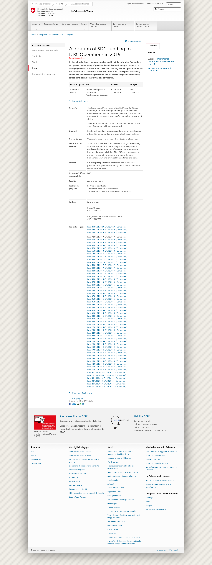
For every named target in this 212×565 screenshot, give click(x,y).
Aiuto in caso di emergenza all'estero (122, 472)
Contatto (151, 45)
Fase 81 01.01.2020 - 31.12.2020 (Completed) (107, 227)
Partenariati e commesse (156, 510)
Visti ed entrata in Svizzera (100, 26)
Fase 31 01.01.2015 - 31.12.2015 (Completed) (107, 313)
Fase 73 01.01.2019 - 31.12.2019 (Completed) (107, 233)
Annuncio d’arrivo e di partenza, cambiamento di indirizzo (120, 453)
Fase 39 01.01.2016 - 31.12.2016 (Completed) (107, 291)
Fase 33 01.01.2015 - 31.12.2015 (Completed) (107, 308)
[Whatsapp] (80, 403)
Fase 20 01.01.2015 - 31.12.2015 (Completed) (107, 344)
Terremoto (73, 477)
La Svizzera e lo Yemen (123, 26)
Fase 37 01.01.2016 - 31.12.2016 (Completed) (107, 296)
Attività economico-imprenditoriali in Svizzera (161, 468)
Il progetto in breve (80, 101)
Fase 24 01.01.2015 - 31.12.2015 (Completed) (107, 333)
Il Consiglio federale (43, 4)
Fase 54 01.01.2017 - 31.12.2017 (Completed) (107, 254)
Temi (148, 502)
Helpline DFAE (142, 416)
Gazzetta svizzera (114, 526)
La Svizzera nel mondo (80, 4)
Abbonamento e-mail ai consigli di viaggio (86, 493)
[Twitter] (73, 403)
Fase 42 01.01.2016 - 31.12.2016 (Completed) (107, 282)
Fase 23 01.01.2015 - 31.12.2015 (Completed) (107, 336)
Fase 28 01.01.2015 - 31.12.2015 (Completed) (107, 322)
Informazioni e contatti (155, 455)
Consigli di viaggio (70, 26)
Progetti (149, 506)
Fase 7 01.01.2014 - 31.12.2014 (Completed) (106, 375)
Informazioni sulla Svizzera (157, 463)
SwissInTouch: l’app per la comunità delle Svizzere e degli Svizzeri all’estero (124, 542)
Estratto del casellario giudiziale (120, 500)
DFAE (61, 4)
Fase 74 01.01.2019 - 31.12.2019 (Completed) (107, 230)
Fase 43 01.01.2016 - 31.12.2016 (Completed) (107, 279)
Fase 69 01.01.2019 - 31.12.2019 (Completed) (107, 245)
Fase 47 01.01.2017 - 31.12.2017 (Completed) (107, 274)
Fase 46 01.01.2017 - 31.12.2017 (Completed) (107, 276)
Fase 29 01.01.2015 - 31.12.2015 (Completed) (107, 319)
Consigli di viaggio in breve (80, 455)
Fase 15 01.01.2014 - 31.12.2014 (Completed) (107, 356)
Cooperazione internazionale (146, 26)
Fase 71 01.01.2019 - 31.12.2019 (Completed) (107, 240)
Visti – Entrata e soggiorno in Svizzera (161, 452)
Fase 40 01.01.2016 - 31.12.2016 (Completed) (107, 288)
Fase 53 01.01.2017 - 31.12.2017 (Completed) (107, 257)
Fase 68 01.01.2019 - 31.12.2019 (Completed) (107, 248)
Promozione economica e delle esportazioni (158, 486)
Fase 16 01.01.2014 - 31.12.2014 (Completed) (107, 353)
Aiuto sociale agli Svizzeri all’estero (121, 476)
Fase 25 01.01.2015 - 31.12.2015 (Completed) (107, 330)
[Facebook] (70, 403)
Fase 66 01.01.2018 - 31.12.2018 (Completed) (107, 251)
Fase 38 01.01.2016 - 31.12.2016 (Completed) (107, 293)
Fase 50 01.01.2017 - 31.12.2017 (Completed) (107, 265)
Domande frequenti (77, 470)
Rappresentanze (51, 26)
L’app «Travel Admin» (77, 497)
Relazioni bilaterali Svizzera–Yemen (160, 481)
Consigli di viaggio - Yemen (80, 452)
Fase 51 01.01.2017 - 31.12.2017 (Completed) (107, 262)
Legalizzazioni (113, 480)
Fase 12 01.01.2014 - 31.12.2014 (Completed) (107, 364)
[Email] (83, 403)
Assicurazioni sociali (115, 488)
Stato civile (111, 533)
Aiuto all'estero (75, 485)
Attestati (111, 484)
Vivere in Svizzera (153, 459)
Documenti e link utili (78, 489)
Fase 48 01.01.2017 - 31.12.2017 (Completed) (107, 271)
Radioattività (74, 481)
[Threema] (78, 403)
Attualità (36, 26)
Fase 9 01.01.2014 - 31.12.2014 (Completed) (106, 372)
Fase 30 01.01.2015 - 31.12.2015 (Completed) (107, 316)
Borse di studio (113, 507)
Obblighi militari (114, 496)
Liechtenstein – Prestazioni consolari (122, 511)
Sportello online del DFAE (74, 416)
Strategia (149, 498)
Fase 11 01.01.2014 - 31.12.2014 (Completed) (107, 367)
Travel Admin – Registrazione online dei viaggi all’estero (123, 516)
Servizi (84, 26)
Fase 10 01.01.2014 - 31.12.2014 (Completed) (107, 370)
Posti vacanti (36, 463)
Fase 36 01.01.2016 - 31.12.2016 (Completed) (107, 299)
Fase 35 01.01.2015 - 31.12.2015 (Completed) (107, 302)
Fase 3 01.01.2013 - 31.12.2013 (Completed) (106, 381)
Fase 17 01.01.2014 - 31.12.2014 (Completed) (107, 350)
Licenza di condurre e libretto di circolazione (120, 467)
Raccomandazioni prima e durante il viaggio (84, 460)
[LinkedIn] (75, 403)
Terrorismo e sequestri (78, 474)
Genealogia (112, 503)
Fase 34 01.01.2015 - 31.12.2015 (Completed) (107, 305)
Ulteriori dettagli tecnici (81, 393)
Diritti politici (113, 462)
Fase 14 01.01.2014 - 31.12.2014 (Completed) (107, 358)
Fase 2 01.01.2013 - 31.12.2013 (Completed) (106, 384)
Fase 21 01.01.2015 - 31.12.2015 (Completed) (107, 341)
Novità (33, 452)
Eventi (33, 455)
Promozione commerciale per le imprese (123, 537)
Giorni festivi (36, 459)
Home (33, 35)
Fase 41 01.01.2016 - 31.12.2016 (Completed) (107, 285)
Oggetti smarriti (114, 492)
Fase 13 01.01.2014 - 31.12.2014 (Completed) (107, 361)
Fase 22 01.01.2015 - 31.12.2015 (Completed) (107, 339)
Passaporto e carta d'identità (119, 458)
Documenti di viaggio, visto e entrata (84, 466)
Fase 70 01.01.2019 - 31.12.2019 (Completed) (107, 243)
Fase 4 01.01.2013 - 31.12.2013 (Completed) (106, 378)
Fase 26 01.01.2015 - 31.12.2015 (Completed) (107, 327)
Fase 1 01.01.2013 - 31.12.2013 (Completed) (106, 387)
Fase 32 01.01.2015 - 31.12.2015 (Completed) (107, 310)
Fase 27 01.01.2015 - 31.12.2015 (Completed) (107, 324)
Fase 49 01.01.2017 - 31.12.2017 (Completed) (107, 268)
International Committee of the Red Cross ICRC (161, 61)
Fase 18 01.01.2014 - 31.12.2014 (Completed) (107, 347)
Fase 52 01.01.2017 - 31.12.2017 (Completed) (107, 259)
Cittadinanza (112, 529)
